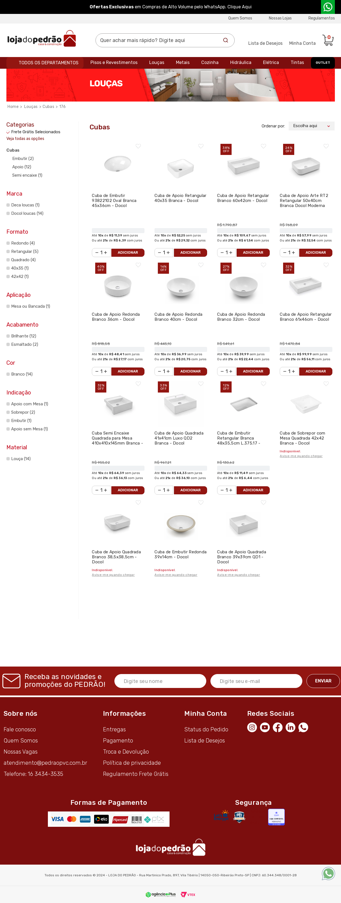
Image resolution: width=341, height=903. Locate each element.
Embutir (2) (23, 158)
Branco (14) (22, 374)
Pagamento (118, 740)
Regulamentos (321, 18)
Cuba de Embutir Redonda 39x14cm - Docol (180, 554)
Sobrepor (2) (23, 412)
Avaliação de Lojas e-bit (259, 817)
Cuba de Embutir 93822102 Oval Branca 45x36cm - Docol (114, 200)
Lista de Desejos (265, 43)
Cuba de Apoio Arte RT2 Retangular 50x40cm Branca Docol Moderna (304, 200)
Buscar (225, 40)
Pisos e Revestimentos (114, 62)
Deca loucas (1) (25, 205)
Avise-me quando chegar (301, 456)
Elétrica (271, 62)
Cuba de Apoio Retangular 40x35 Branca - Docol (180, 198)
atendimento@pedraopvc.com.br (45, 762)
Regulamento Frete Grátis (135, 774)
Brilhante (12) (23, 336)
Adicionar (128, 252)
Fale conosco (20, 729)
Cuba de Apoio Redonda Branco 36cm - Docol (116, 317)
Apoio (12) (21, 166)
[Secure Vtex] (239, 817)
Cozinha (210, 62)
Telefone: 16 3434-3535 (33, 774)
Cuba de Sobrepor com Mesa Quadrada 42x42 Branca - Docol (302, 438)
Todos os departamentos (48, 62)
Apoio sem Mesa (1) (29, 428)
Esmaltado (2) (24, 344)
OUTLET (323, 63)
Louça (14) (21, 458)
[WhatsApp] (304, 726)
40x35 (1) (20, 268)
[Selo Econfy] (276, 817)
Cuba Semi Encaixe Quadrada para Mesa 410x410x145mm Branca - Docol (117, 441)
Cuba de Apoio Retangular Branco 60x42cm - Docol (243, 198)
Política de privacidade (132, 762)
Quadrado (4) (23, 259)
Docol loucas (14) (27, 213)
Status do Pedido (206, 729)
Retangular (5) (24, 251)
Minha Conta (302, 43)
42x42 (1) (20, 276)
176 (62, 106)
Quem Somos (240, 18)
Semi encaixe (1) (27, 175)
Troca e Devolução (126, 751)
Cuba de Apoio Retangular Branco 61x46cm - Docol (306, 317)
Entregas (114, 729)
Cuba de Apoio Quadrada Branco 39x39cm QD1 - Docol (241, 556)
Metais (183, 62)
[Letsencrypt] (221, 815)
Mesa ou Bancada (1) (30, 306)
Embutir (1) (21, 420)
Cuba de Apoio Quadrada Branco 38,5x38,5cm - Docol (116, 556)
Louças (156, 62)
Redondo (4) (23, 243)
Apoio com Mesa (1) (29, 403)
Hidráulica (240, 62)
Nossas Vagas (21, 751)
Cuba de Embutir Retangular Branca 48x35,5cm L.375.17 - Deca (238, 441)
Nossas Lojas (280, 18)
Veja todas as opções (25, 138)
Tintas (297, 62)
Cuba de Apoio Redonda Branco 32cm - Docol (241, 317)
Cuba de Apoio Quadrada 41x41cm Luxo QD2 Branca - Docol (178, 438)
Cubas (48, 106)
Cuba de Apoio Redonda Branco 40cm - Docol (178, 317)
